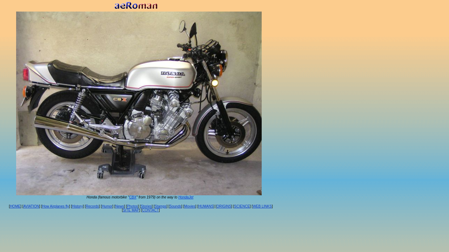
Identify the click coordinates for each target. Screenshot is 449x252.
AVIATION (31, 206)
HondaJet (185, 197)
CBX (132, 197)
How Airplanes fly (55, 206)
